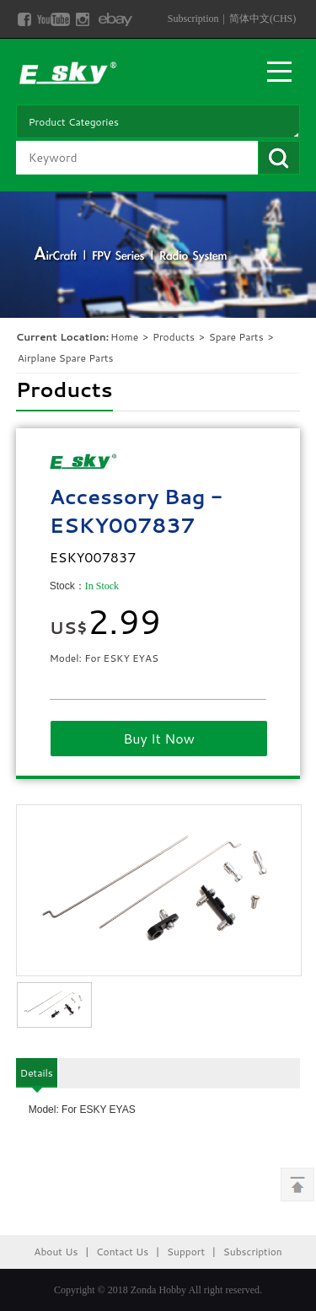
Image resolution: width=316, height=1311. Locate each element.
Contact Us (122, 1251)
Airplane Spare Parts (66, 358)
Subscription (193, 18)
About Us (56, 1251)
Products (174, 337)
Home (124, 337)
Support (186, 1251)
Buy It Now (159, 738)
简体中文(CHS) (262, 18)
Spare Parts (237, 337)
